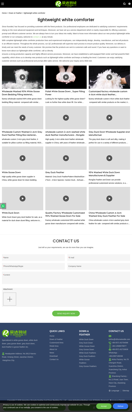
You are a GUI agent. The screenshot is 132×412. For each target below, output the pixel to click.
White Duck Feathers (87, 353)
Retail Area (54, 346)
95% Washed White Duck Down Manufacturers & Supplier (104, 174)
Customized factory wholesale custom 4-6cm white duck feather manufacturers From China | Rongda (108, 93)
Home (4, 13)
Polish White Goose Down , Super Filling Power (65, 93)
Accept (104, 406)
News (52, 353)
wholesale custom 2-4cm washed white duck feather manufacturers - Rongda (65, 133)
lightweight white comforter (34, 13)
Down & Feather (15, 13)
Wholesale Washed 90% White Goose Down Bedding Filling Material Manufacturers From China (21, 93)
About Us (53, 349)
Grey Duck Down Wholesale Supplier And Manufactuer (109, 133)
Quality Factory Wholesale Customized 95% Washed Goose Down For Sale (65, 214)
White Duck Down (10, 213)
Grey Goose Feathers (88, 366)
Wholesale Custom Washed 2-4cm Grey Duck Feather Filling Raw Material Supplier (22, 134)
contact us (37, 37)
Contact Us (54, 359)
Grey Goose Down (86, 349)
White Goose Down (11, 173)
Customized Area (56, 343)
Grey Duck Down (86, 343)
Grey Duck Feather (54, 173)
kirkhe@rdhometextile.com (119, 339)
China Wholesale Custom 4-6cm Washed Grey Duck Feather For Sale (107, 214)
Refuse (120, 406)
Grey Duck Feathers (87, 356)
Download (54, 356)
